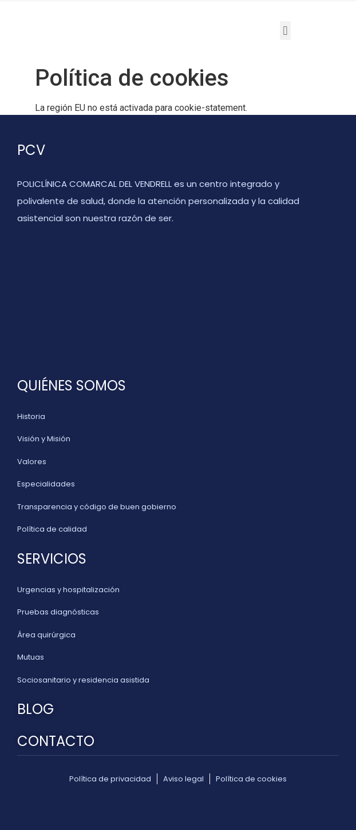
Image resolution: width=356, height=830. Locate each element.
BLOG (35, 709)
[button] (285, 30)
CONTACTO (55, 741)
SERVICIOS (51, 558)
